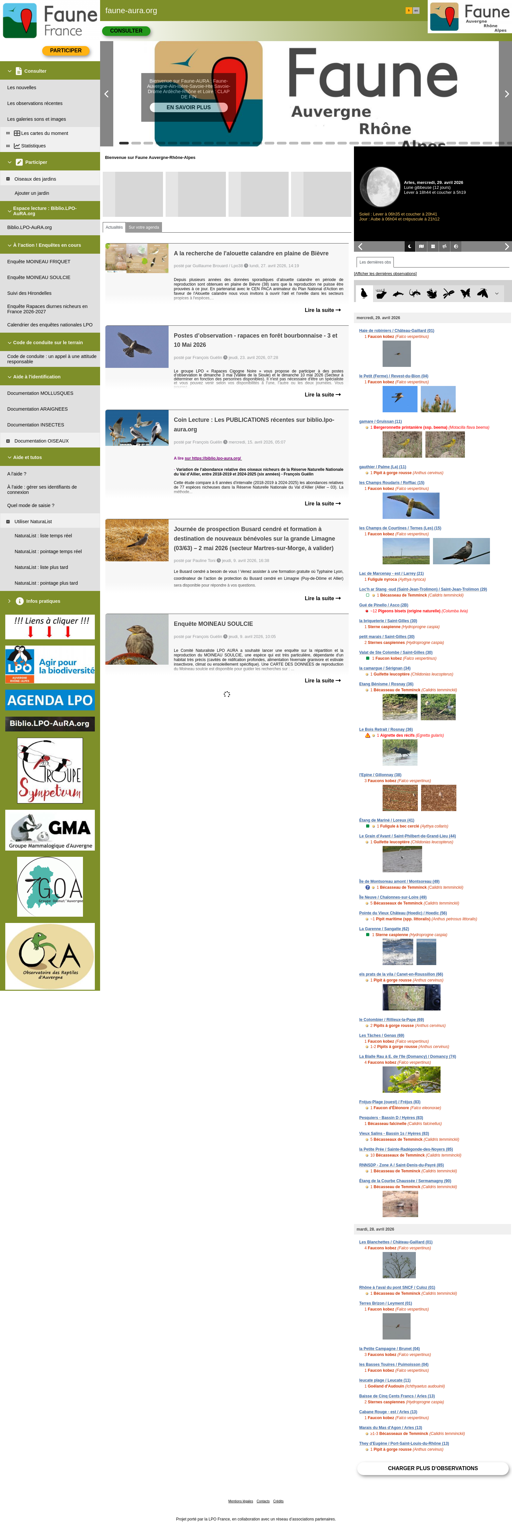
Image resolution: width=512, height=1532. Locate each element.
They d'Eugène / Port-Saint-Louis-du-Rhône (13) (404, 1443)
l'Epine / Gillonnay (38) (380, 775)
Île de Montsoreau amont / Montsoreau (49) (399, 881)
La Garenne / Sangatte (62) (384, 929)
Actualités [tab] (114, 227)
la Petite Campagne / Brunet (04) (389, 1348)
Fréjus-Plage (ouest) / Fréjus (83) (389, 1102)
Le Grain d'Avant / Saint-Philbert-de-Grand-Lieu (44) (407, 836)
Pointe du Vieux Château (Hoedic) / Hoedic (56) (403, 913)
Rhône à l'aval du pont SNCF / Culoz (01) (397, 1287)
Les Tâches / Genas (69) (381, 1035)
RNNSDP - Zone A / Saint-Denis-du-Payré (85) (401, 1165)
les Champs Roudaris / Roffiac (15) (391, 482)
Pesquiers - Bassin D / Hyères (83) (391, 1117)
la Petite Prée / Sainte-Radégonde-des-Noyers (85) (406, 1149)
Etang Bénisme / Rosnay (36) (386, 684)
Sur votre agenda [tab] (144, 227)
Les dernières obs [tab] (375, 262)
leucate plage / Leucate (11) (385, 1380)
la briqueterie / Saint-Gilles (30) (388, 621)
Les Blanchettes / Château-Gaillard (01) (396, 1242)
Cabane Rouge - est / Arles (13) (388, 1412)
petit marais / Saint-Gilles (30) (387, 636)
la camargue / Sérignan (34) (385, 668)
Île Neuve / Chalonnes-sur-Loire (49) (393, 897)
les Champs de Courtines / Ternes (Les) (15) (400, 528)
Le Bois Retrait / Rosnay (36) (386, 729)
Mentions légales (241, 1501)
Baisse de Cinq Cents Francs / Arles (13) (397, 1396)
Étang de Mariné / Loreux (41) (386, 820)
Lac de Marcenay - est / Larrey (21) (391, 573)
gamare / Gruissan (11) (380, 421)
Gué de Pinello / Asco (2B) (383, 605)
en (416, 10)
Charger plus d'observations (433, 1468)
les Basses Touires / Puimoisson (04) (394, 1364)
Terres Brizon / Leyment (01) (385, 1303)
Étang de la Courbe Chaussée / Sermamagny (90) (405, 1181)
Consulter (126, 31)
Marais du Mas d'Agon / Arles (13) (390, 1427)
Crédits (278, 1501)
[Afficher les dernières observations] (385, 273)
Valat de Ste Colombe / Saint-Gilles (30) (396, 652)
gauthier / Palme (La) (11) (382, 467)
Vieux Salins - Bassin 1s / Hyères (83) (394, 1133)
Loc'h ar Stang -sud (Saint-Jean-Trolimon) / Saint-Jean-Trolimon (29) (423, 589)
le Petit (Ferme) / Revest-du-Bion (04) (393, 376)
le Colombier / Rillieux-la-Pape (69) (391, 1019)
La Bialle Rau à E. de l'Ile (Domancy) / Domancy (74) (407, 1056)
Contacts (262, 1501)
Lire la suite (323, 310)
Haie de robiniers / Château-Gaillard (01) (396, 330)
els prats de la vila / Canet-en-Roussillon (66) (401, 974)
